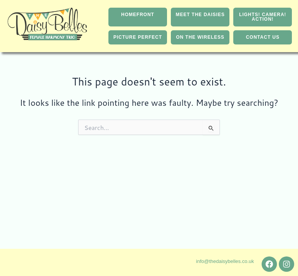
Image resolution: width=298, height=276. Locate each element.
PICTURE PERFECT (137, 39)
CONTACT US (263, 39)
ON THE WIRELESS (200, 39)
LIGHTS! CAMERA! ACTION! (262, 18)
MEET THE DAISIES (200, 15)
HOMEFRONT (137, 15)
